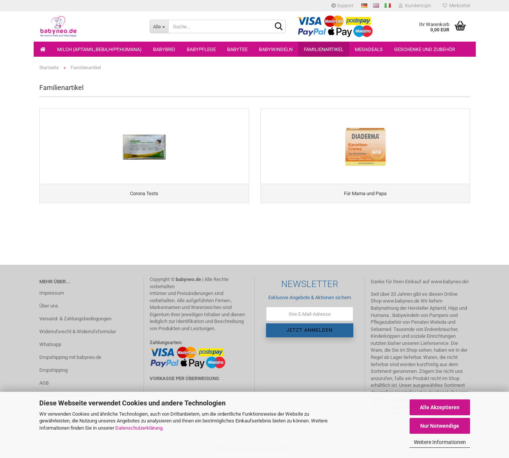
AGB (44, 383)
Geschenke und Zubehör (424, 49)
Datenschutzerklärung (138, 428)
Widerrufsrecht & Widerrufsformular (77, 331)
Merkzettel (456, 5)
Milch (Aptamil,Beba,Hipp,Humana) (99, 49)
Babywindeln (275, 49)
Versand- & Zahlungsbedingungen (75, 318)
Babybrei (164, 49)
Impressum (51, 293)
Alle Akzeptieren (439, 407)
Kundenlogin (415, 5)
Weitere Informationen (440, 442)
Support (342, 5)
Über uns (48, 306)
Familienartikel (323, 49)
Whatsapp (50, 344)
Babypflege (201, 49)
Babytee (237, 49)
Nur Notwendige (439, 426)
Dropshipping (53, 370)
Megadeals (369, 49)
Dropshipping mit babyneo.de (70, 357)
